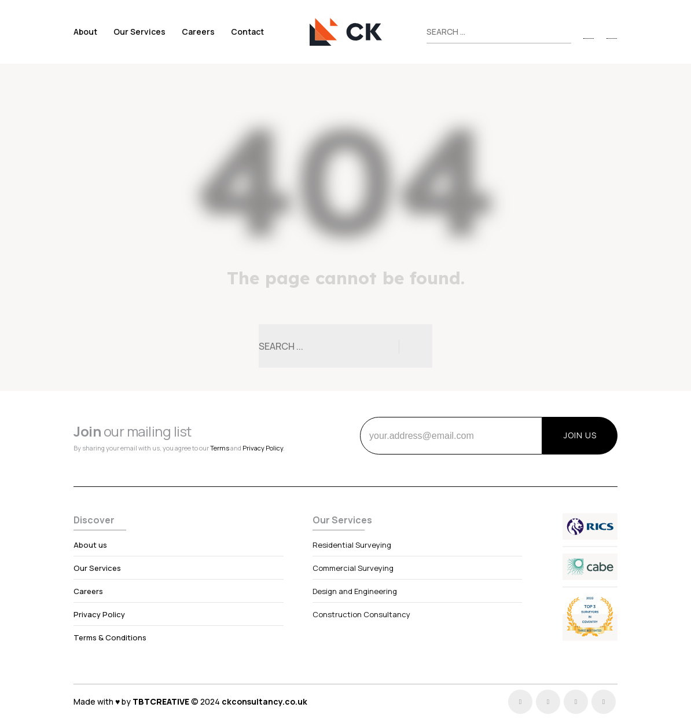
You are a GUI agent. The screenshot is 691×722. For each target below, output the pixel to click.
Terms (219, 448)
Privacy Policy (262, 448)
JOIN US (580, 435)
